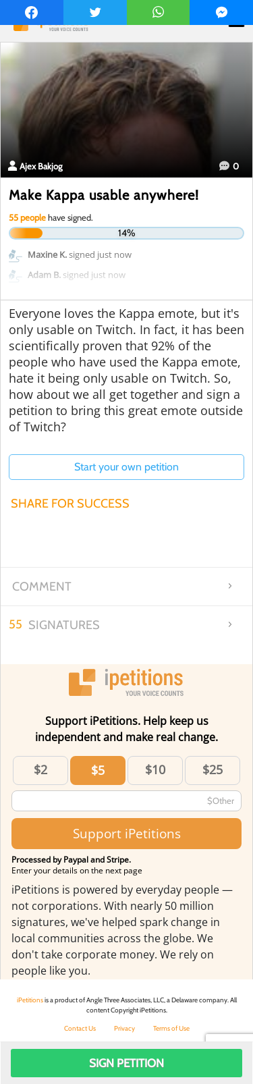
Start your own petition (126, 466)
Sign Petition (126, 1063)
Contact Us (80, 1028)
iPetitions (30, 1000)
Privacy (124, 1028)
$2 (40, 769)
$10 (155, 769)
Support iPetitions (127, 833)
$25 (212, 769)
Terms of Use (171, 1028)
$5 (98, 770)
